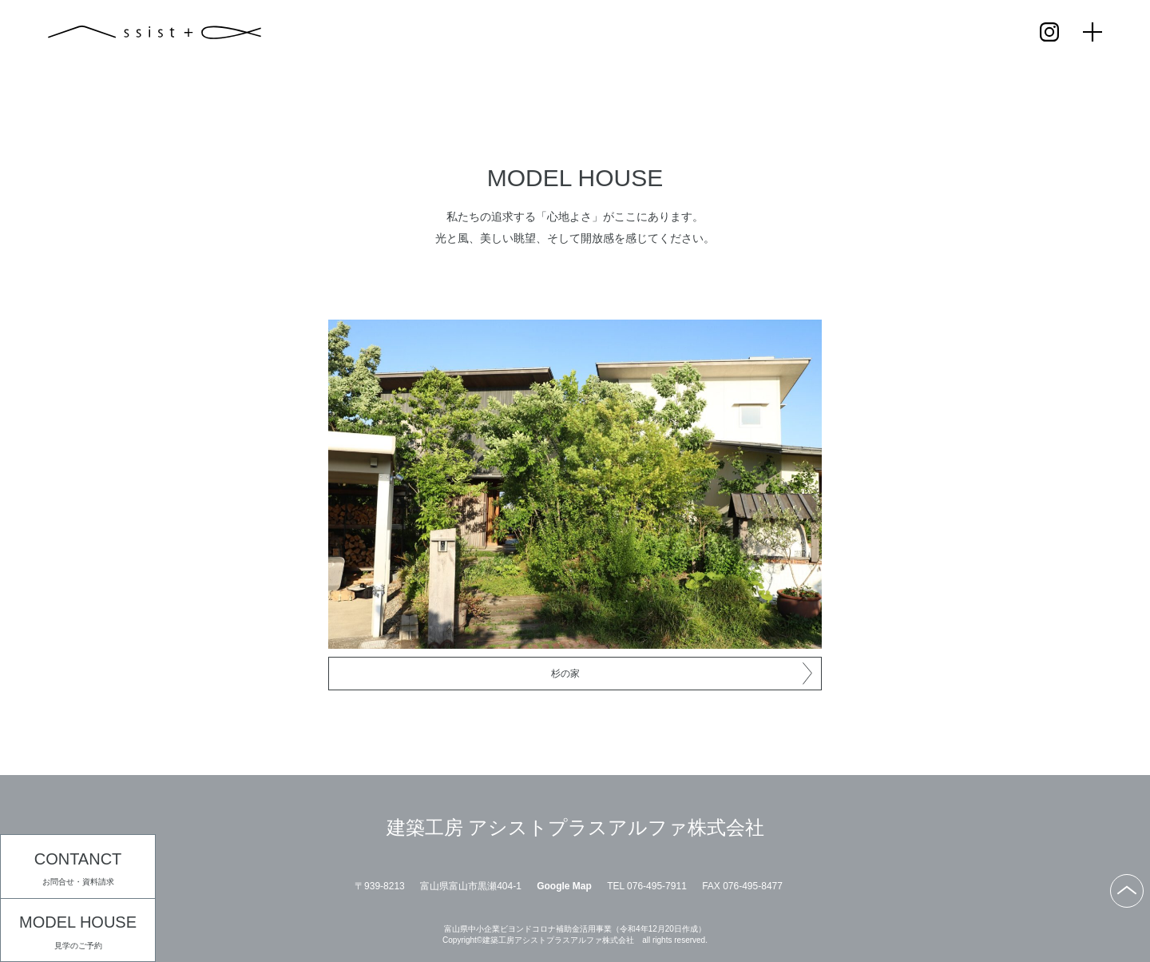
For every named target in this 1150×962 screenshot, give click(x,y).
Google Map (564, 886)
